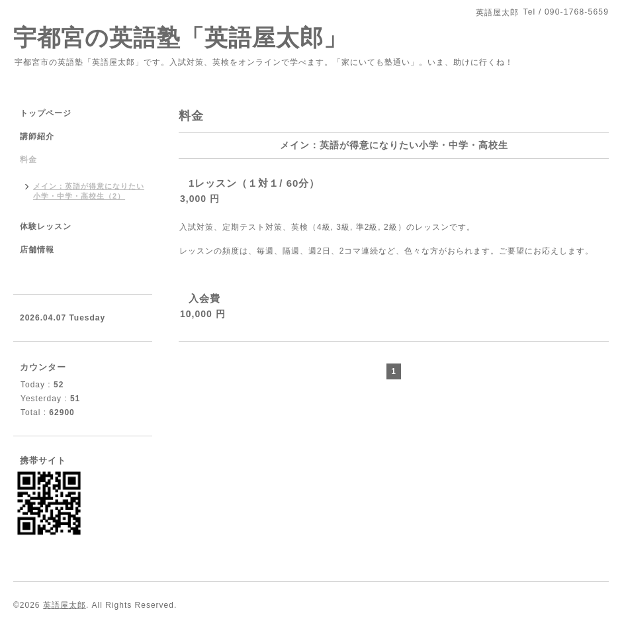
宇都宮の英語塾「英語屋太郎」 (192, 37)
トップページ (45, 113)
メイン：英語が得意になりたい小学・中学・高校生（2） (88, 191)
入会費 (204, 298)
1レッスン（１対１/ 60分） (254, 183)
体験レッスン (45, 226)
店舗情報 (37, 249)
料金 (28, 159)
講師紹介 (37, 136)
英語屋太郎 (64, 605)
